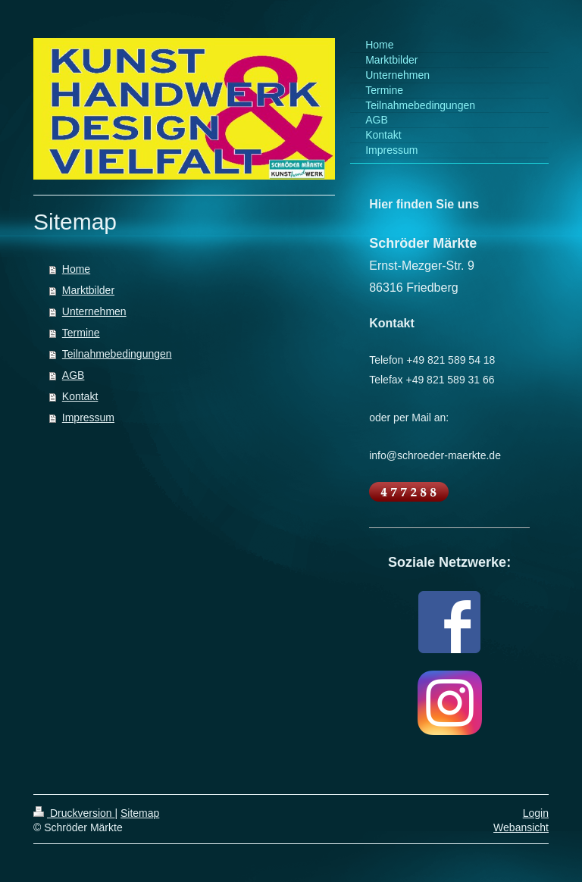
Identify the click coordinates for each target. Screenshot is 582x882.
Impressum (88, 417)
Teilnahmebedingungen (117, 354)
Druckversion (73, 813)
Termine (81, 333)
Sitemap (139, 813)
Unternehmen (94, 311)
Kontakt (80, 396)
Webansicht (521, 827)
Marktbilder (88, 290)
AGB (73, 375)
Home (76, 269)
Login (536, 813)
